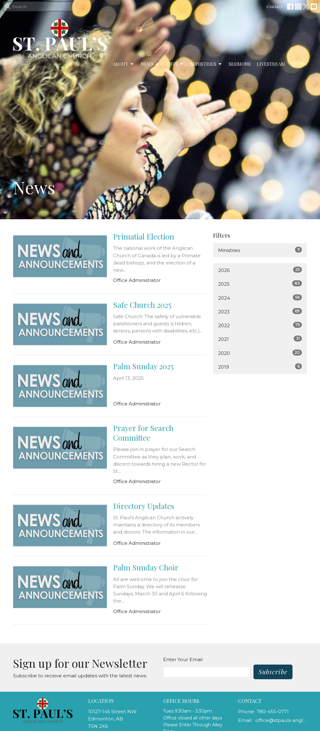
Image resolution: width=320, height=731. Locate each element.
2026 (260, 270)
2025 (260, 283)
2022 (260, 325)
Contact (274, 6)
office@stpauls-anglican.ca (281, 720)
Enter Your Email (182, 659)
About (123, 64)
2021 (260, 339)
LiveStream (271, 64)
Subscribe (273, 671)
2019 (260, 366)
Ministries (206, 64)
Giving (299, 64)
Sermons (240, 64)
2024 (260, 297)
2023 (260, 311)
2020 (260, 353)
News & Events (162, 64)
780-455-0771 (273, 711)
